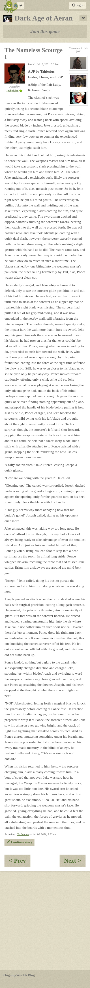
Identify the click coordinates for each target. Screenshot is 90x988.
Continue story (19, 842)
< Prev (19, 862)
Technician (23, 834)
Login (77, 5)
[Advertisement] (45, 920)
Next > (75, 862)
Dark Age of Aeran (38, 18)
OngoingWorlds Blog (19, 975)
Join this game (45, 31)
